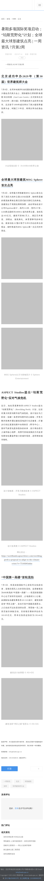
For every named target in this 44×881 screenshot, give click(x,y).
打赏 (9, 769)
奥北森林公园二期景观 (11, 850)
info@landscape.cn (22, 872)
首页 (3, 19)
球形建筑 (28, 781)
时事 (14, 19)
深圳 (5, 786)
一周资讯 (7, 781)
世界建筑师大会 (18, 786)
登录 (17, 808)
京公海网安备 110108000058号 (30, 878)
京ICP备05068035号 (12, 878)
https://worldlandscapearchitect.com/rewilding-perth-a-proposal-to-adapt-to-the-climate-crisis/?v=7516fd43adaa (22, 560)
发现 (8, 19)
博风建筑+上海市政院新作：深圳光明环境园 (19, 841)
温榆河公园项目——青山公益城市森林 (17, 845)
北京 (17, 781)
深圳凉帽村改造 (9, 854)
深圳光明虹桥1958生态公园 (13, 837)
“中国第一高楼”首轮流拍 (17, 577)
